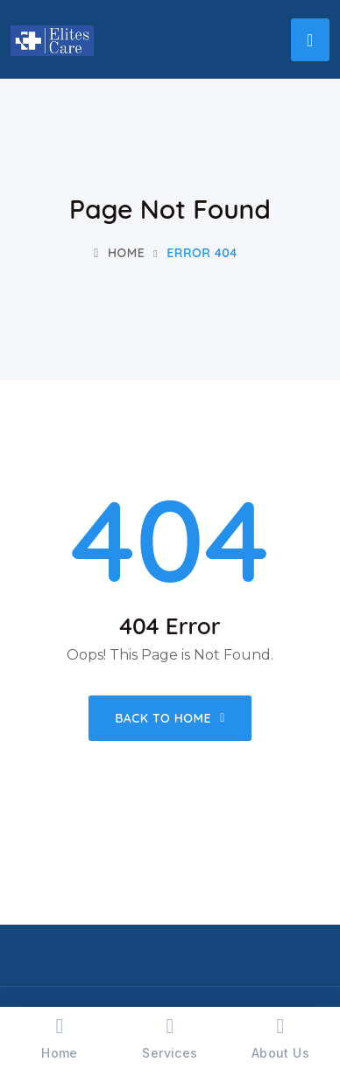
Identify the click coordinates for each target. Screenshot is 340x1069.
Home (119, 253)
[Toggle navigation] (310, 39)
